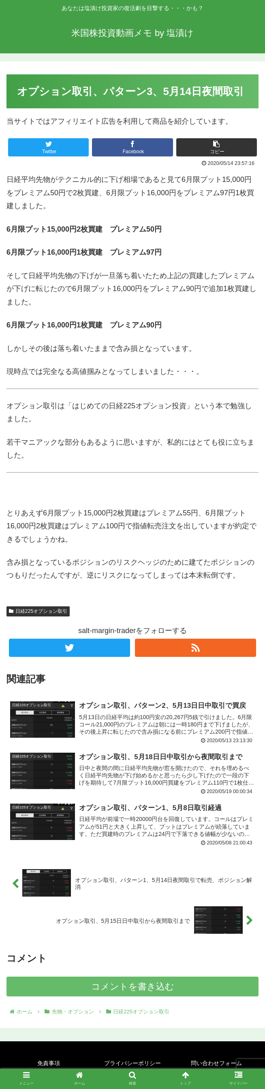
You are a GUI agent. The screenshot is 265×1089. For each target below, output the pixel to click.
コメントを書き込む (132, 988)
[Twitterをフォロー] (69, 648)
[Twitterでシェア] (48, 147)
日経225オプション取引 (38, 611)
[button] (216, 147)
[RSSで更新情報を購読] (195, 648)
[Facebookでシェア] (132, 147)
